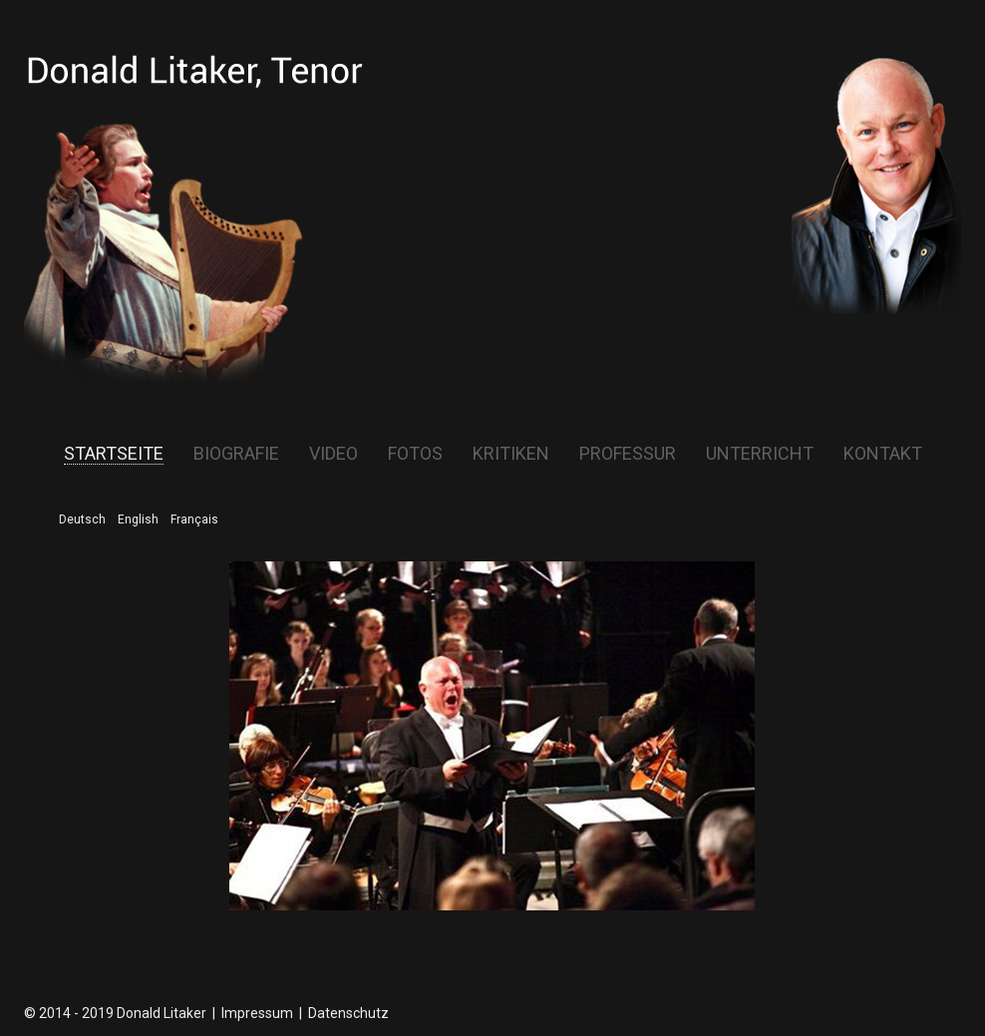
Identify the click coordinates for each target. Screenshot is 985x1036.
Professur (627, 454)
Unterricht (760, 454)
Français (194, 519)
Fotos (415, 454)
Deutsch (82, 519)
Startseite (114, 454)
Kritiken (511, 454)
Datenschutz (348, 1013)
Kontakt (882, 454)
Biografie (236, 454)
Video (333, 454)
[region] (492, 735)
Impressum (257, 1013)
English (138, 519)
